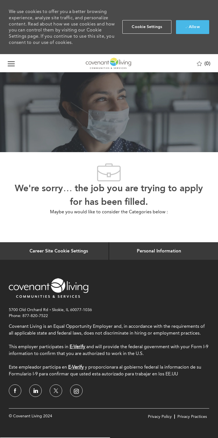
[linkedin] (35, 390)
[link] (48, 288)
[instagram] (76, 390)
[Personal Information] (159, 251)
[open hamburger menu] (11, 63)
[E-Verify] (76, 367)
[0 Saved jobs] (203, 63)
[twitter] (56, 390)
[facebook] (15, 390)
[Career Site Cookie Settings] (59, 251)
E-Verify (77, 346)
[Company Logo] (108, 63)
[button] (146, 27)
